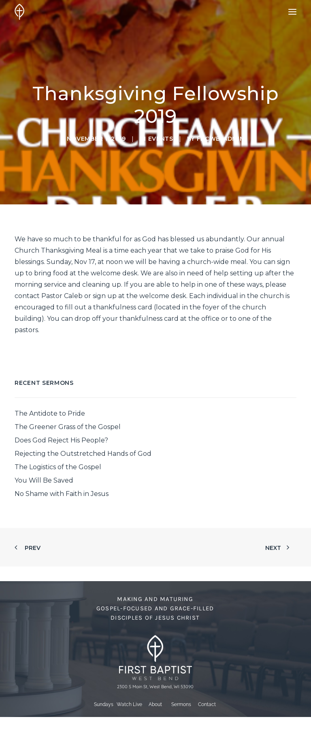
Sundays (103, 704)
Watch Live (129, 704)
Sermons (181, 704)
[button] (292, 12)
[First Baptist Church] (19, 12)
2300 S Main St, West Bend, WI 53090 (155, 686)
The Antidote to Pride (50, 413)
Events (160, 138)
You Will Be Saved (44, 480)
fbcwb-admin (221, 138)
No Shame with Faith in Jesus (62, 494)
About (155, 704)
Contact (207, 704)
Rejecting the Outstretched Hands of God (83, 453)
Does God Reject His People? (61, 440)
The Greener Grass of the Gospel (68, 427)
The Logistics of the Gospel (58, 467)
